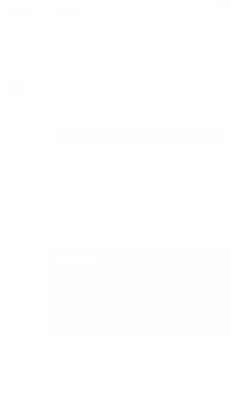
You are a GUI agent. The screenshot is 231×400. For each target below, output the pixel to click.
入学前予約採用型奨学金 (83, 44)
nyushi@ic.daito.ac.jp (76, 341)
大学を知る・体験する (182, 325)
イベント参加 (12, 39)
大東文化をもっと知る (118, 385)
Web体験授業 (180, 334)
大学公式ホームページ (75, 298)
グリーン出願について (118, 272)
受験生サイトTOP (192, 59)
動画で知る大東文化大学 (186, 344)
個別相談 (9, 59)
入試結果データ (199, 263)
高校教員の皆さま (15, 69)
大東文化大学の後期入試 (119, 263)
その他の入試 (198, 252)
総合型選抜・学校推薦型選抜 (121, 252)
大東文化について (15, 29)
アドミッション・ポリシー (163, 263)
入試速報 (68, 263)
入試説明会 (178, 311)
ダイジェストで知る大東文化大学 (192, 339)
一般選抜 (152, 252)
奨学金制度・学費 (158, 272)
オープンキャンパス (184, 306)
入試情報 (9, 49)
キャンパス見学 (181, 317)
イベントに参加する (180, 298)
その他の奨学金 (128, 44)
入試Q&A (68, 272)
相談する (108, 376)
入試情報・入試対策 (116, 298)
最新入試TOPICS (73, 252)
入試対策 (195, 272)
